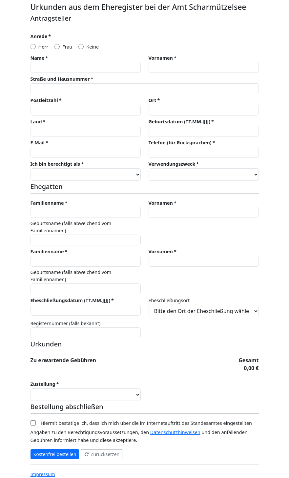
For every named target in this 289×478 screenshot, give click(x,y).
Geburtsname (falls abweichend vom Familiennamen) (71, 227)
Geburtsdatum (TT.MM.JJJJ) (180, 121)
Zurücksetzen (102, 454)
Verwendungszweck (172, 164)
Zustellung (43, 384)
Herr (43, 47)
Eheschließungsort (169, 300)
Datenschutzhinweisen (175, 432)
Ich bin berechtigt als (55, 164)
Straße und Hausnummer (60, 79)
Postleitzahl (44, 100)
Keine (92, 47)
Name (38, 58)
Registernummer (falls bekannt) (66, 323)
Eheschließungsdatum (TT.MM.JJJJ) (71, 300)
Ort (152, 100)
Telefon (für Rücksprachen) (180, 142)
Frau (67, 47)
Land (36, 121)
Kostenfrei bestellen (54, 454)
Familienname (47, 203)
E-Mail (38, 142)
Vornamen (161, 58)
